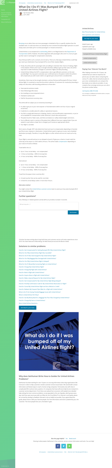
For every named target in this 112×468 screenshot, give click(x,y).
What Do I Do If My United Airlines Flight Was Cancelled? (35, 253)
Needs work (72, 438)
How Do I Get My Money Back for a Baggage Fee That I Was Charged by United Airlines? (44, 298)
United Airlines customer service (41, 189)
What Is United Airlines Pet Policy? (29, 295)
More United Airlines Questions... (28, 303)
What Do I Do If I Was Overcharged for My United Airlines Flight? (37, 256)
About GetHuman (6, 22)
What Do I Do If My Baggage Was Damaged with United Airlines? (37, 258)
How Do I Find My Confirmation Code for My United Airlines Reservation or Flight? (42, 284)
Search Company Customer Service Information (6, 14)
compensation (63, 141)
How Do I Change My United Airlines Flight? (31, 267)
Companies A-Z (5, 19)
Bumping (21, 43)
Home (3, 10)
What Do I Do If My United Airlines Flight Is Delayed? (34, 261)
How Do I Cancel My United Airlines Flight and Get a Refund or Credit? (39, 286)
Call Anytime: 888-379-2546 (90, 91)
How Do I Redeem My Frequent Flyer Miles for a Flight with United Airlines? (40, 289)
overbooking (43, 51)
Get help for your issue (27, 308)
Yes (67, 438)
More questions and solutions (91, 35)
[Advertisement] (49, 29)
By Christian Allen (29, 13)
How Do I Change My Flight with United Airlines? (33, 270)
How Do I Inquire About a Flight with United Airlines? (34, 275)
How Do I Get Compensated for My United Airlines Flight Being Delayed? (40, 281)
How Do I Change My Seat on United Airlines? (32, 300)
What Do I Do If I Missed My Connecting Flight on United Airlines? (38, 264)
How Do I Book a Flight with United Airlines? (31, 272)
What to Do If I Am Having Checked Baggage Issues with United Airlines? (40, 292)
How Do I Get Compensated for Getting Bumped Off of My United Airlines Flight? (42, 250)
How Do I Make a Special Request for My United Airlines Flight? (37, 278)
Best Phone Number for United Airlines (93, 32)
